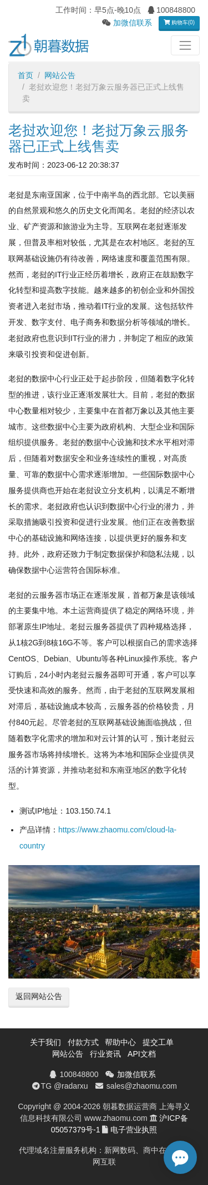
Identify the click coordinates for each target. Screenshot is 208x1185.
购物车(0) (179, 22)
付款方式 (83, 1042)
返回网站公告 (39, 996)
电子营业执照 (133, 1129)
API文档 (142, 1053)
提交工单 (158, 1042)
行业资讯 (105, 1053)
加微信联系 (132, 22)
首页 (25, 75)
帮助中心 (120, 1042)
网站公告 (59, 75)
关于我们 (45, 1042)
